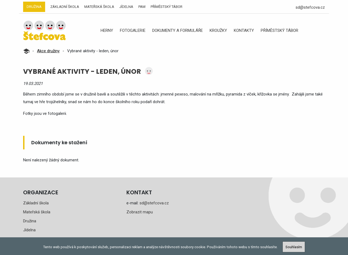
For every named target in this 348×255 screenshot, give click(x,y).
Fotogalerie (132, 30)
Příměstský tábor (166, 7)
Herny (107, 30)
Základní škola (64, 7)
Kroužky (218, 30)
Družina (34, 7)
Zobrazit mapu (139, 212)
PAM (141, 7)
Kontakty (244, 30)
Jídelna (126, 7)
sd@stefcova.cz (310, 7)
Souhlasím (293, 247)
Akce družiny (48, 50)
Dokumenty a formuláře (177, 30)
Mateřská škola (99, 7)
